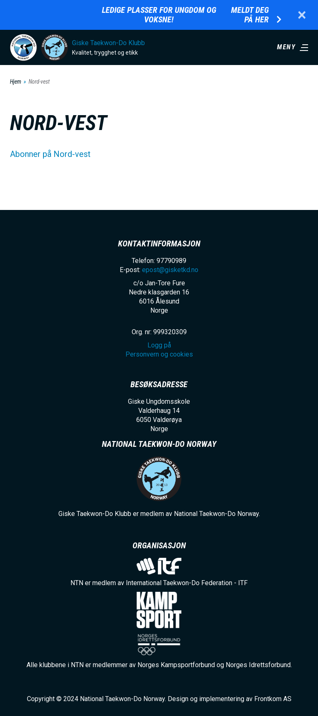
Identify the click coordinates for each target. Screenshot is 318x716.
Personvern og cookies (159, 354)
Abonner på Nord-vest (50, 154)
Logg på (159, 345)
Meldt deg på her (250, 14)
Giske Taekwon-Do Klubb (108, 43)
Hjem (15, 81)
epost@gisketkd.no (170, 270)
